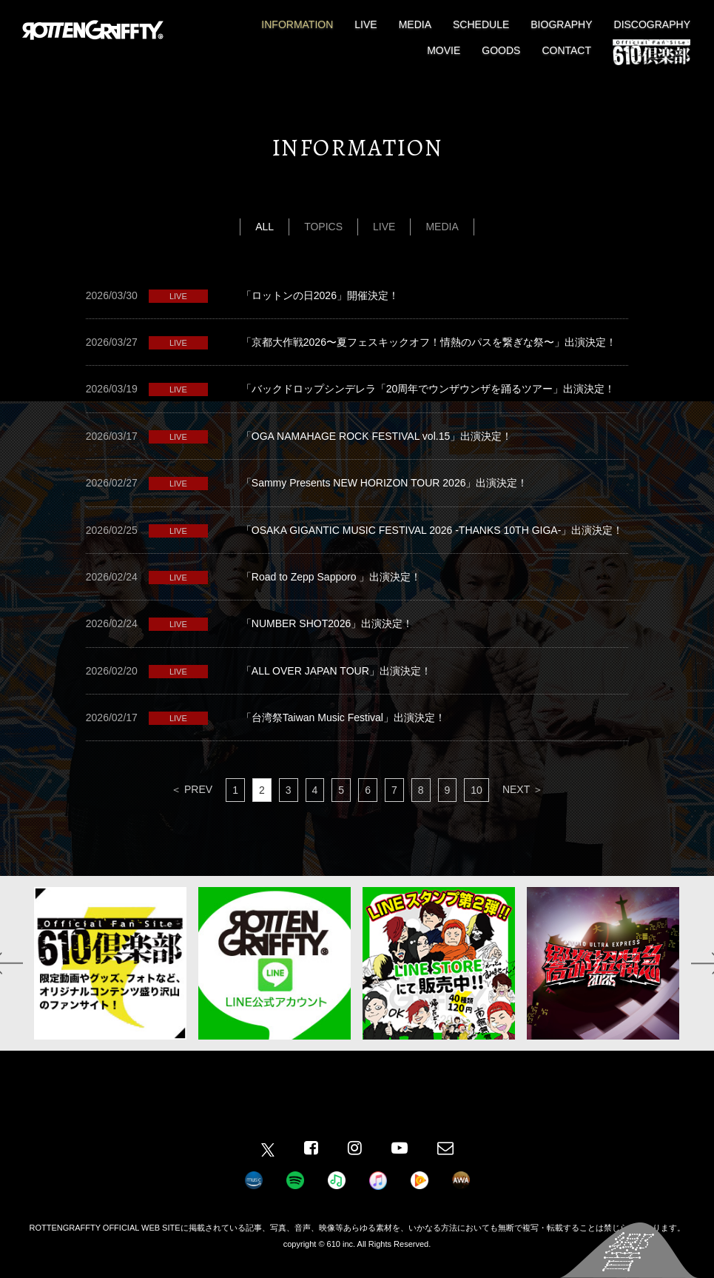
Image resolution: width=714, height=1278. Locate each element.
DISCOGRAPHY (652, 24)
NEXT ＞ (522, 789)
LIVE (365, 24)
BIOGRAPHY (561, 24)
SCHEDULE (481, 24)
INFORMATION (297, 24)
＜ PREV (191, 789)
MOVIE (443, 50)
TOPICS (323, 226)
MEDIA (415, 24)
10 (476, 790)
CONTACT (566, 50)
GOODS (501, 50)
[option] (110, 963)
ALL (264, 226)
